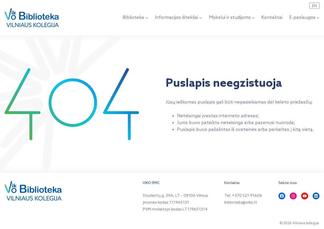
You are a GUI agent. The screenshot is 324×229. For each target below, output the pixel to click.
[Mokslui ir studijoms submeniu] (253, 17)
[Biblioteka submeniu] (146, 17)
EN (314, 6)
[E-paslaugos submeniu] (318, 17)
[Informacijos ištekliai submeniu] (200, 17)
